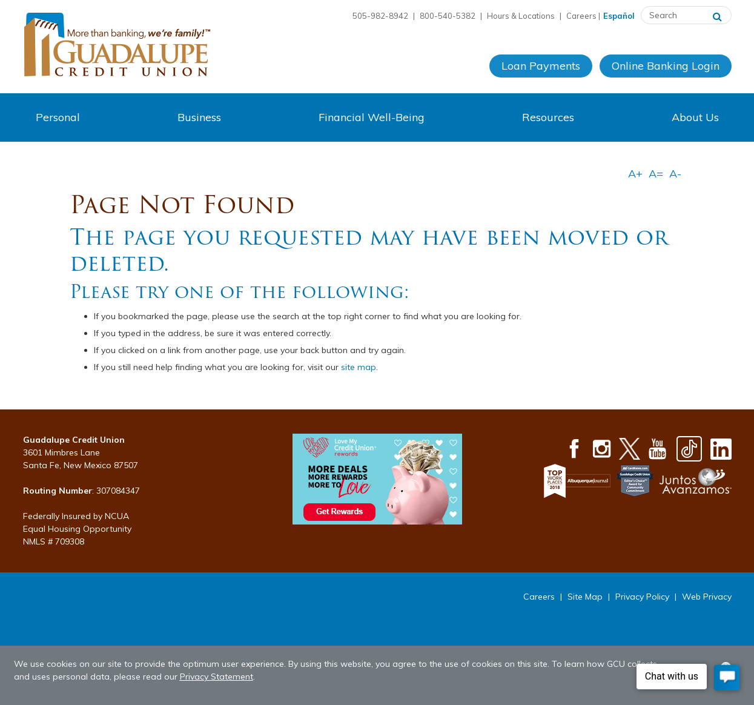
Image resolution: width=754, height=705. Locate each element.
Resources (548, 117)
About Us (695, 117)
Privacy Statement (216, 676)
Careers (581, 16)
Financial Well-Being (372, 117)
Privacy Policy (642, 596)
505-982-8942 (380, 16)
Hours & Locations (521, 16)
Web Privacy (707, 596)
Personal (58, 117)
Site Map (585, 596)
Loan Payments (540, 66)
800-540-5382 (447, 16)
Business (199, 117)
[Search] (717, 15)
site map (358, 367)
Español (619, 16)
